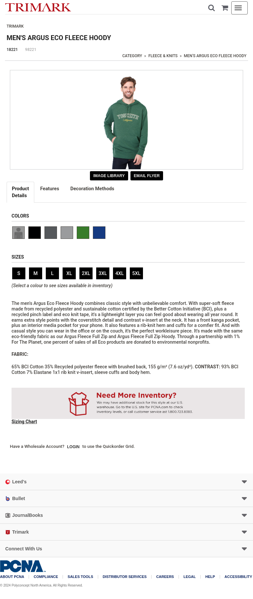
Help (210, 577)
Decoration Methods (92, 189)
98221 (30, 49)
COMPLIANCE (46, 577)
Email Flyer (147, 175)
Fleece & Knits (163, 56)
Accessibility (238, 577)
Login (73, 447)
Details (20, 191)
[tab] (21, 192)
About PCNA (12, 577)
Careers (165, 577)
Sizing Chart (24, 421)
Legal (189, 577)
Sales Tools (80, 577)
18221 (12, 49)
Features (49, 189)
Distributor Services (125, 577)
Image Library (109, 175)
